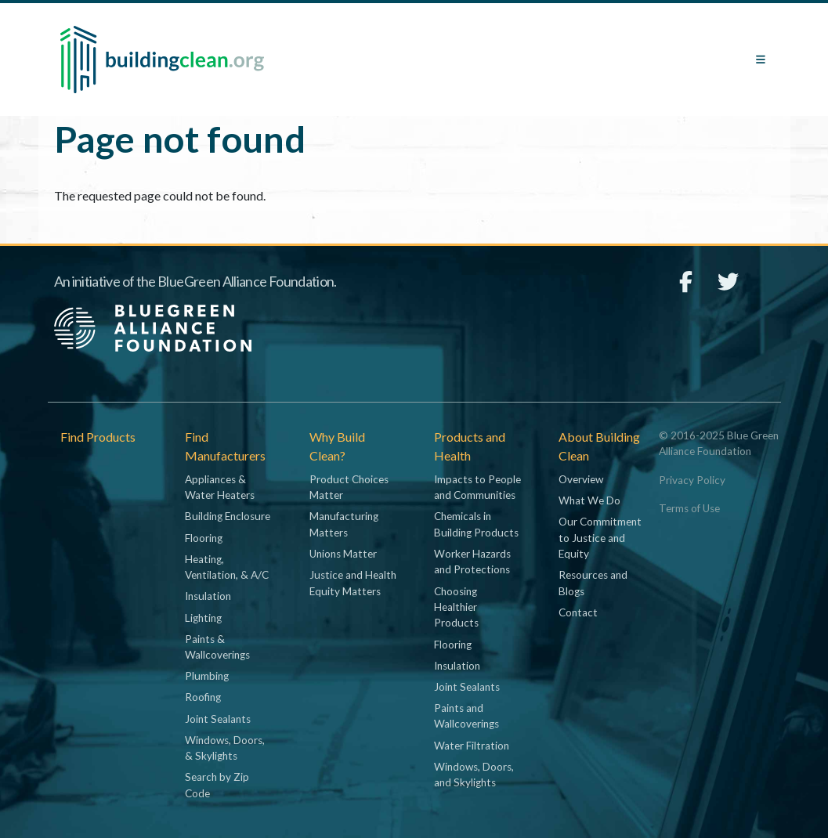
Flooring (203, 538)
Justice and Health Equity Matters (352, 583)
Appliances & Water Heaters (220, 487)
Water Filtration (471, 745)
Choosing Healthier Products (456, 607)
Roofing (203, 697)
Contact (578, 612)
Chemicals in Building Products (476, 524)
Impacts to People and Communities (477, 487)
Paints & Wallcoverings (217, 647)
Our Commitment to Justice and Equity (600, 537)
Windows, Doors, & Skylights (225, 748)
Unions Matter (343, 553)
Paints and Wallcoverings (466, 716)
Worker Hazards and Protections (472, 561)
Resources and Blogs (593, 583)
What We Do (589, 500)
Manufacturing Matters (343, 524)
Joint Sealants (218, 719)
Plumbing (207, 676)
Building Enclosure (227, 516)
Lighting (203, 618)
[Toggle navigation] (761, 59)
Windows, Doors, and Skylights (474, 774)
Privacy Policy (692, 480)
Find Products (98, 436)
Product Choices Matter (349, 487)
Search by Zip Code (217, 785)
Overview (581, 479)
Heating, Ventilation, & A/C (227, 567)
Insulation (208, 596)
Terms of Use (689, 508)
